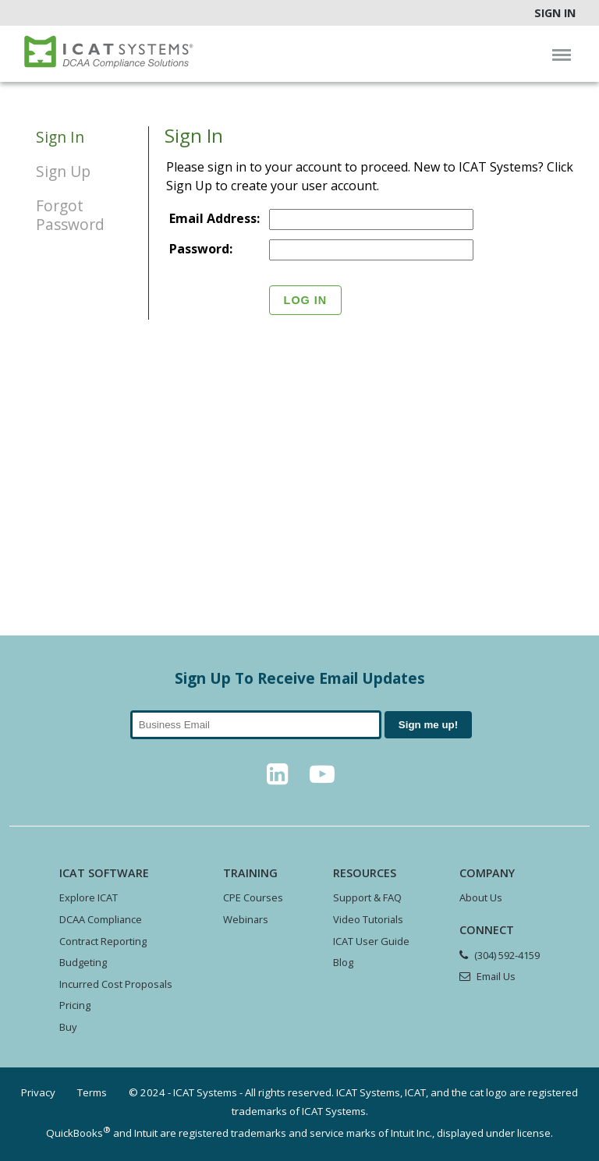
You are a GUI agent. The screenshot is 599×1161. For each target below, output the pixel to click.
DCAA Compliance (100, 919)
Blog (343, 962)
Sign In (555, 12)
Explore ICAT (88, 897)
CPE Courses (253, 897)
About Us (480, 897)
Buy (67, 1027)
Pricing (74, 1005)
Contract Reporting (103, 941)
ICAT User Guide (371, 941)
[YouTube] (322, 778)
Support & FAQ (367, 897)
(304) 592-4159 (507, 955)
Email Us (496, 976)
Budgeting (83, 962)
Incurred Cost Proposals (115, 984)
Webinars (245, 919)
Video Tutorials (368, 919)
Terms (92, 1092)
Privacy (38, 1092)
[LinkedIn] (276, 778)
